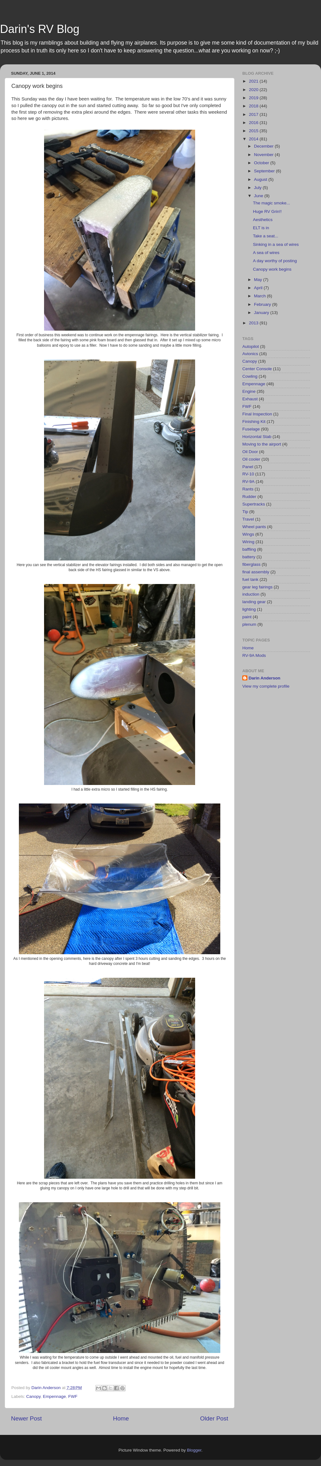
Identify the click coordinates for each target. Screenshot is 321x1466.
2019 (254, 97)
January (262, 312)
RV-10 (248, 474)
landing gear (254, 601)
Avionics (250, 353)
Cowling (249, 376)
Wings (248, 534)
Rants (247, 489)
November (264, 154)
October (262, 162)
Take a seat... (265, 236)
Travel (248, 519)
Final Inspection (257, 414)
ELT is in (261, 227)
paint (246, 616)
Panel (247, 466)
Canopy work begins (272, 269)
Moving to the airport (261, 444)
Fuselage (251, 429)
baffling (249, 549)
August (261, 179)
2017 (254, 114)
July (258, 187)
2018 (254, 106)
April (259, 287)
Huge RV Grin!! (267, 211)
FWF (72, 1396)
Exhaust (250, 399)
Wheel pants (254, 526)
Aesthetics (263, 219)
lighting (249, 609)
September (265, 171)
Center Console (257, 368)
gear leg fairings (257, 587)
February (263, 304)
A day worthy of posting (275, 260)
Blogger (194, 1450)
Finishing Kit (254, 421)
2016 (254, 122)
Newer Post (26, 1418)
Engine (249, 391)
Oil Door (250, 451)
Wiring (248, 541)
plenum (249, 624)
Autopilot (250, 346)
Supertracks (253, 504)
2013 (254, 323)
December (264, 146)
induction (250, 594)
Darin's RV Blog (39, 29)
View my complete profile (266, 686)
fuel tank (250, 579)
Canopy (33, 1396)
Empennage (54, 1396)
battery (248, 556)
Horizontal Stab (256, 436)
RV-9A (248, 481)
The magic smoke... (271, 203)
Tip (245, 511)
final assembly (255, 572)
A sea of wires (266, 252)
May (258, 279)
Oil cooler (251, 459)
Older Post (214, 1418)
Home (121, 1418)
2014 (254, 139)
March (260, 296)
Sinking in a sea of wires (276, 244)
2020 (254, 89)
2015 (254, 130)
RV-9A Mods (254, 655)
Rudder (249, 496)
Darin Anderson (264, 678)
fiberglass (251, 564)
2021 (254, 81)
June (259, 195)
